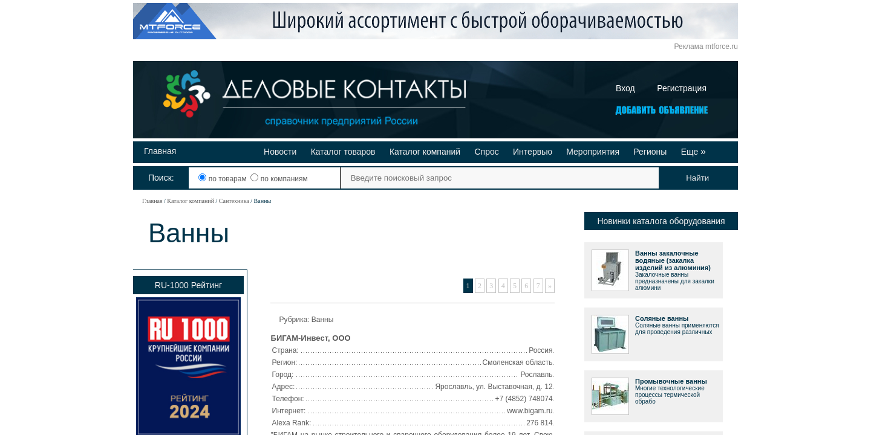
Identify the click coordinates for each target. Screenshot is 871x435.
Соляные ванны (661, 318)
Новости (280, 151)
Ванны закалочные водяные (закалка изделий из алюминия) (673, 260)
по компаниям (278, 179)
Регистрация (681, 88)
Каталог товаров (343, 151)
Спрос (486, 151)
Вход (625, 88)
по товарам (223, 179)
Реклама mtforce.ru (706, 46)
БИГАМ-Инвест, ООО (311, 338)
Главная (160, 151)
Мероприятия (592, 151)
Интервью (532, 151)
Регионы (650, 151)
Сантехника (234, 201)
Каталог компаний (425, 151)
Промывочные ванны (671, 381)
